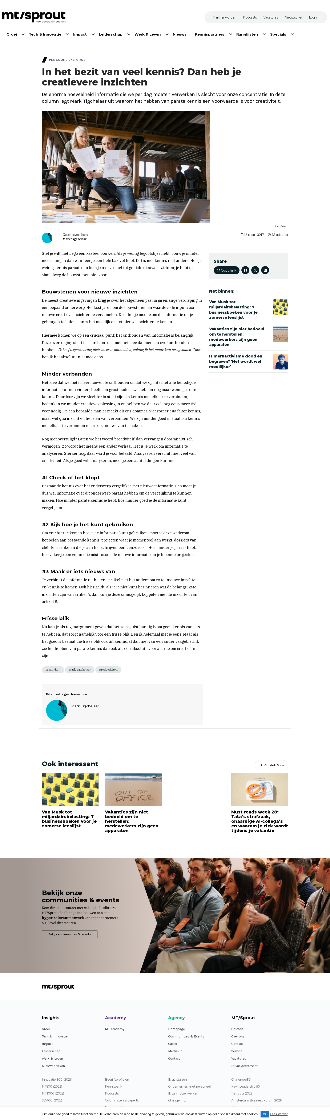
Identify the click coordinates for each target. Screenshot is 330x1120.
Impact (47, 1044)
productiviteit (108, 669)
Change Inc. (177, 1100)
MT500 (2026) (52, 1086)
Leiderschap (51, 1051)
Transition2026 (241, 1093)
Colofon (237, 1029)
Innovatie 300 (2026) (57, 1079)
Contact (174, 1058)
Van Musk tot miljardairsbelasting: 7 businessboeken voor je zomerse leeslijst (69, 818)
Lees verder (278, 1114)
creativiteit (53, 669)
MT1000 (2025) (53, 1093)
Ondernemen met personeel (189, 1086)
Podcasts (112, 1093)
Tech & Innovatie (55, 1036)
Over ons (237, 1036)
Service (236, 1051)
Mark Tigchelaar (74, 239)
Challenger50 (241, 1079)
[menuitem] (12, 33)
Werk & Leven (52, 1058)
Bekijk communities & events (69, 934)
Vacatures (238, 1058)
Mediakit (175, 1051)
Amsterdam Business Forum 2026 (256, 1100)
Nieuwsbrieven (53, 1066)
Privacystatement (244, 1066)
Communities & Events (186, 1036)
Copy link (226, 270)
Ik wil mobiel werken (183, 1093)
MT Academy (114, 1029)
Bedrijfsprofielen (117, 1079)
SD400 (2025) (52, 1100)
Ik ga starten (177, 1079)
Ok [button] (265, 1114)
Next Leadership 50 (245, 1086)
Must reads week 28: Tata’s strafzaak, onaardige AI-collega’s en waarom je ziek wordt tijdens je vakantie (259, 821)
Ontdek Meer (274, 765)
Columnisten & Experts (122, 1100)
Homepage (176, 1029)
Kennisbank (113, 1086)
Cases (172, 1044)
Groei (46, 1029)
